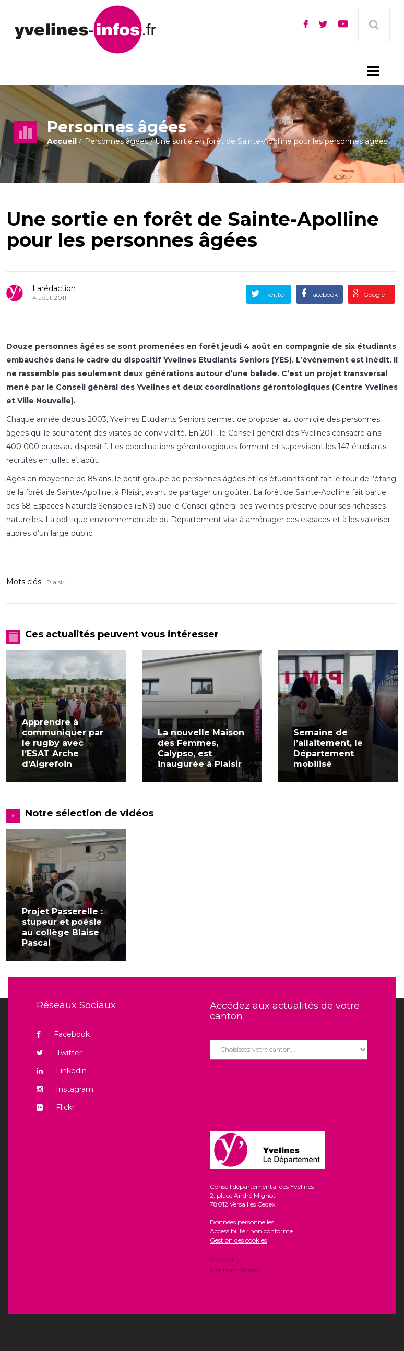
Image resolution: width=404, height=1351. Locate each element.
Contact (222, 1259)
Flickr (56, 1107)
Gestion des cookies (238, 1240)
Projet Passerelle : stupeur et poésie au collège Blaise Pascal (62, 927)
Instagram (65, 1089)
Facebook (323, 294)
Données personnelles (242, 1222)
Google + (376, 294)
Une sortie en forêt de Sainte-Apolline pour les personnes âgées (192, 229)
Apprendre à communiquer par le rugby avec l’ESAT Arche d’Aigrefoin (62, 743)
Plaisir (55, 582)
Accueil (62, 141)
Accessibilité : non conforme (251, 1231)
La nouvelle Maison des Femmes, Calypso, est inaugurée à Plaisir (201, 748)
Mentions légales (234, 1269)
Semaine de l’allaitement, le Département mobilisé (328, 748)
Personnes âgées (116, 141)
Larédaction (54, 288)
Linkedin (62, 1071)
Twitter (274, 294)
